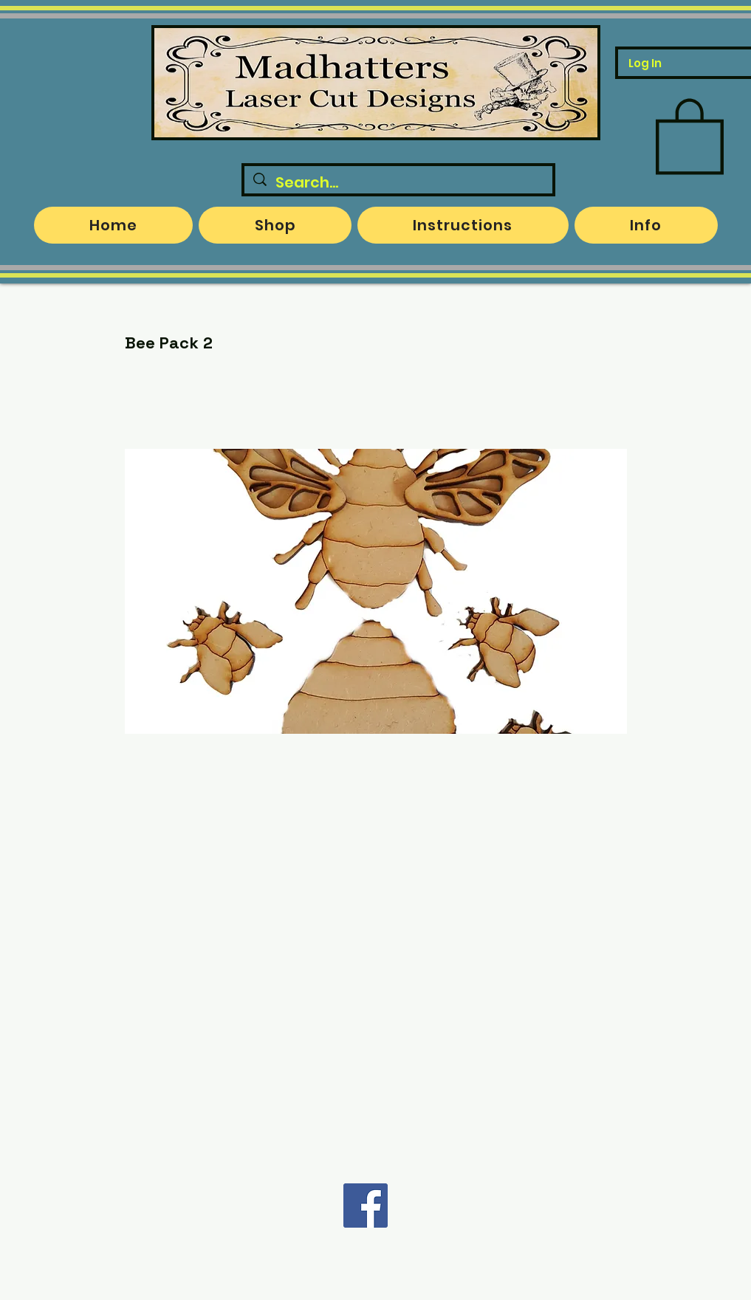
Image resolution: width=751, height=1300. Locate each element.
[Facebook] (365, 1205)
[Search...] (398, 182)
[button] (690, 134)
